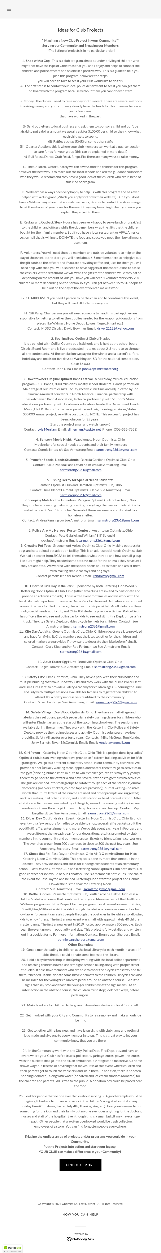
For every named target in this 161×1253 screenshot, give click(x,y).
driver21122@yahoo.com (115, 328)
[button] (9, 9)
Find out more (80, 1165)
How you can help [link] (80, 1214)
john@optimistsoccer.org (100, 369)
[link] (80, 1239)
